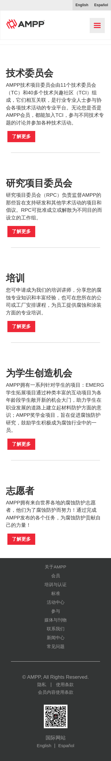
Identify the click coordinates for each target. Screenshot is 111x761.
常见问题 (56, 646)
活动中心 (56, 602)
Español (66, 745)
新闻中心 (56, 637)
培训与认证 (55, 584)
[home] (24, 22)
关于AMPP (55, 566)
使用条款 (65, 684)
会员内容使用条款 (55, 692)
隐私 (41, 684)
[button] (97, 25)
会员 (55, 575)
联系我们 (56, 628)
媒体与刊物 (55, 619)
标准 (55, 593)
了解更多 (21, 136)
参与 (55, 611)
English (44, 745)
